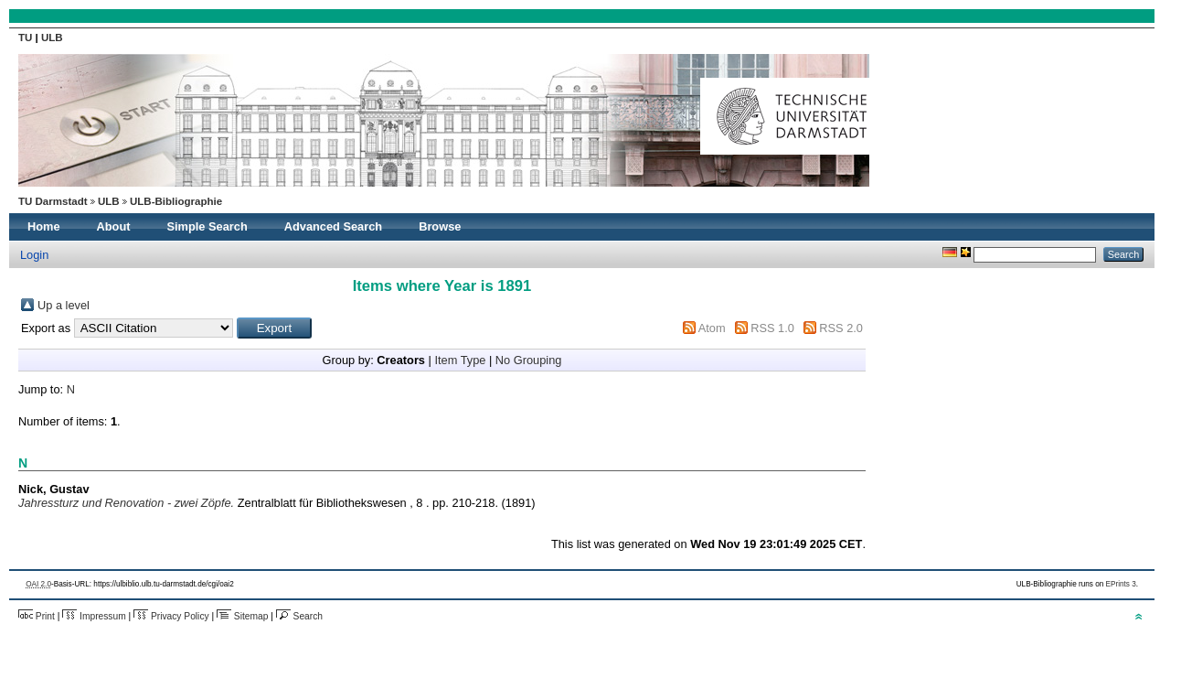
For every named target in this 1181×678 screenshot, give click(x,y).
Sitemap (242, 616)
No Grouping (528, 360)
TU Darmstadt (53, 201)
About (114, 226)
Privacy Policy (171, 616)
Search (299, 616)
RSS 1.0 (772, 328)
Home (43, 226)
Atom (712, 328)
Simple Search (207, 226)
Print (36, 616)
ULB (52, 37)
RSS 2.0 (841, 328)
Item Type (459, 360)
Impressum (93, 616)
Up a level (63, 305)
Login (34, 255)
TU (27, 37)
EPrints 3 (1121, 584)
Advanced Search (333, 226)
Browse (440, 226)
